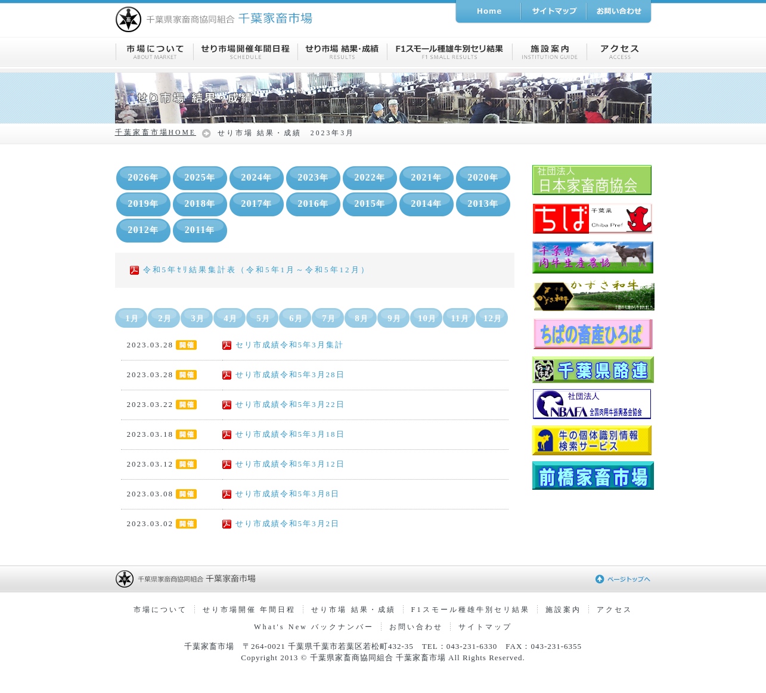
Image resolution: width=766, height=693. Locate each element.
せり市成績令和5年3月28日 (283, 374)
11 (460, 318)
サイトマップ (485, 627)
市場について (160, 609)
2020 (482, 177)
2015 (369, 203)
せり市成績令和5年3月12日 (283, 463)
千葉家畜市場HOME (155, 132)
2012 (143, 230)
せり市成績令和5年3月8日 (281, 493)
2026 (143, 177)
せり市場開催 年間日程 (249, 609)
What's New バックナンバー (314, 627)
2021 (426, 177)
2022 (369, 177)
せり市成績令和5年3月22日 (283, 404)
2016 (312, 203)
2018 (199, 203)
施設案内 (563, 609)
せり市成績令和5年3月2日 (281, 523)
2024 (256, 177)
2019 (143, 203)
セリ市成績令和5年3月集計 (283, 344)
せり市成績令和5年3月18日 (283, 434)
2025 (199, 177)
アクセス (614, 609)
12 (492, 318)
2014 (426, 203)
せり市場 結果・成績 (353, 609)
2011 (200, 230)
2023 (312, 177)
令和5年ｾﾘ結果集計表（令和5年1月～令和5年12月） (250, 269)
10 (427, 318)
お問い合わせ (416, 627)
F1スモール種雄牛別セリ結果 (470, 609)
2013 (482, 203)
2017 (256, 203)
